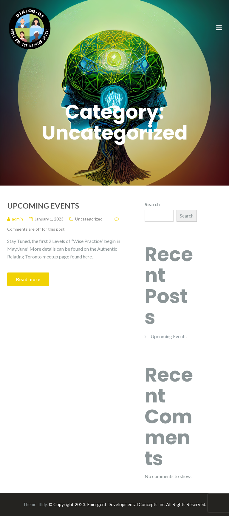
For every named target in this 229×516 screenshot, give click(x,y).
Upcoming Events (43, 205)
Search (152, 204)
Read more (28, 279)
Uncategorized (89, 218)
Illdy (42, 504)
